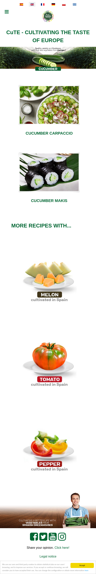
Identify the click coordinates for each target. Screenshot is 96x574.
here (86, 570)
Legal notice (48, 556)
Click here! (62, 547)
